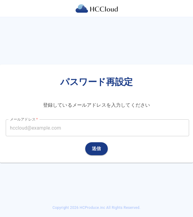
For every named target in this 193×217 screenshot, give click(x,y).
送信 (96, 148)
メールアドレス (24, 119)
